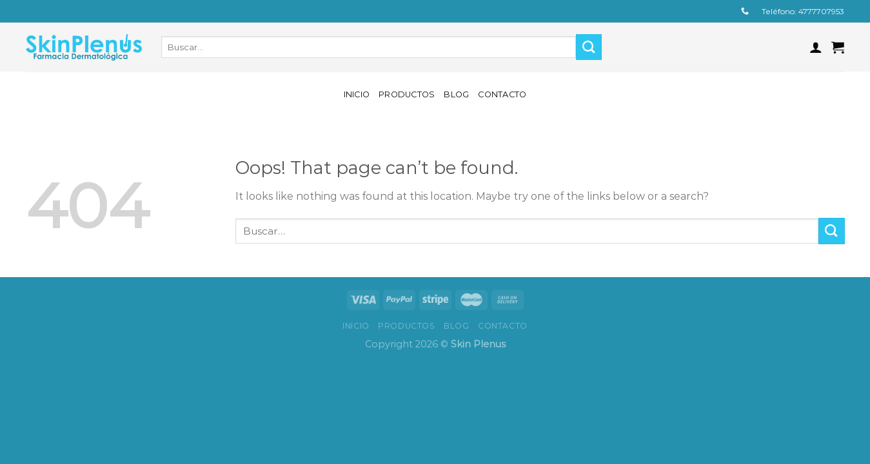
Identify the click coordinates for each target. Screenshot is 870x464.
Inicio (357, 94)
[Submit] (589, 47)
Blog (456, 94)
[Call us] (745, 11)
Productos (407, 94)
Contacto (502, 94)
